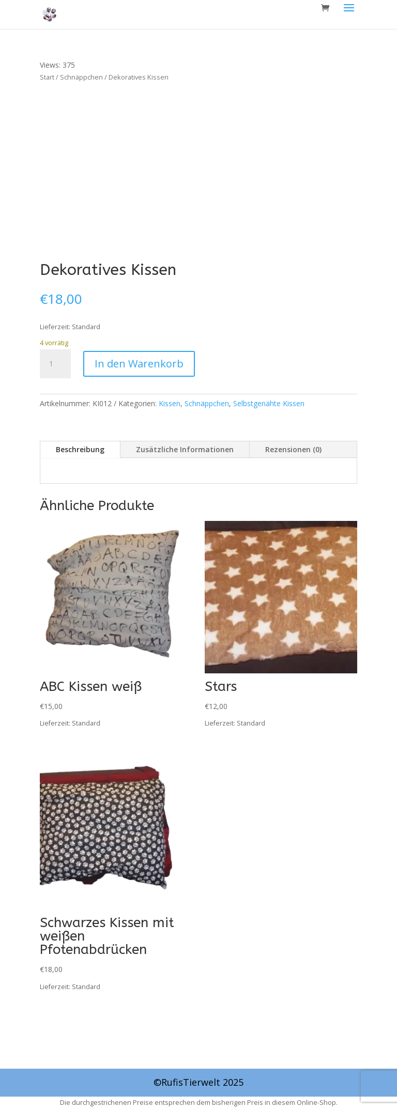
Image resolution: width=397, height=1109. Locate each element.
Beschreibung (80, 449)
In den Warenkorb (139, 364)
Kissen (169, 403)
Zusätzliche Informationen (185, 449)
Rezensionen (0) (293, 449)
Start (47, 77)
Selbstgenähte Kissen (268, 403)
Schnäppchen (81, 77)
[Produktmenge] (55, 363)
